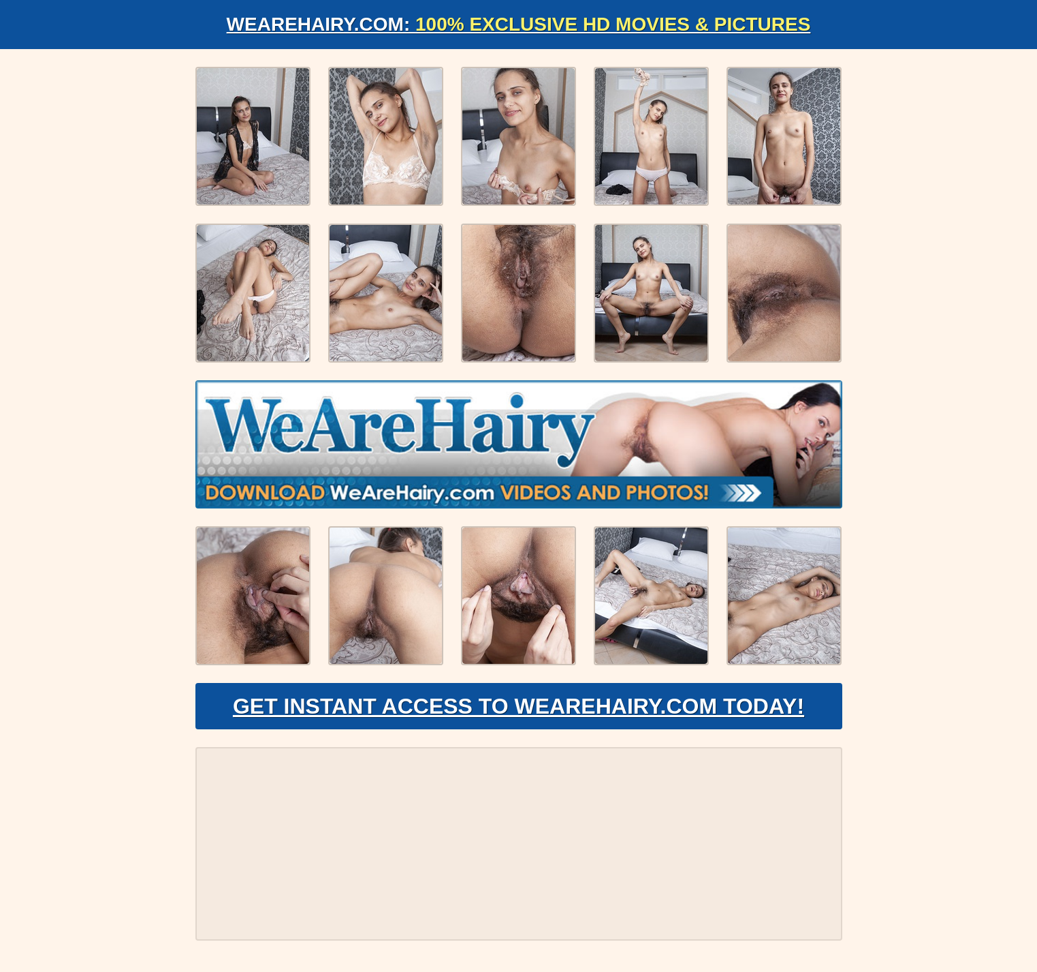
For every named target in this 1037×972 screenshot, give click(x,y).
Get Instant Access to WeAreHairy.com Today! (518, 706)
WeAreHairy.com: (519, 24)
